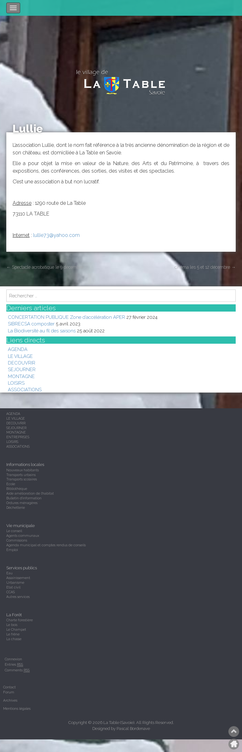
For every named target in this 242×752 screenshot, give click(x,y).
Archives (10, 700)
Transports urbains (21, 475)
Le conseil (14, 531)
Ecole (10, 484)
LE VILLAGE (20, 356)
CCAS (10, 592)
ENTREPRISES (17, 437)
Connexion (13, 659)
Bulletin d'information (24, 498)
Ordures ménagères (21, 503)
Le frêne (13, 634)
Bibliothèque (16, 489)
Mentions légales (17, 708)
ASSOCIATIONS (25, 389)
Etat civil (13, 587)
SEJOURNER (22, 369)
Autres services (18, 597)
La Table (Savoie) (118, 722)
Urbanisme (15, 582)
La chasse (13, 639)
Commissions (16, 540)
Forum (8, 692)
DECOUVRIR (21, 362)
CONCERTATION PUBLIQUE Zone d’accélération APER (66, 317)
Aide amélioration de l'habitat (30, 493)
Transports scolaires (21, 479)
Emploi (12, 550)
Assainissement (18, 578)
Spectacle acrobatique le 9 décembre (44, 267)
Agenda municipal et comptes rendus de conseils (46, 545)
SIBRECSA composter (31, 323)
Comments (17, 670)
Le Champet (16, 629)
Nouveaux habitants (22, 470)
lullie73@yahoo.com (56, 235)
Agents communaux (22, 535)
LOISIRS (16, 383)
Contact (9, 687)
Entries (14, 664)
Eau (9, 573)
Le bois (11, 625)
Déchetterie (15, 507)
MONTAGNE (21, 376)
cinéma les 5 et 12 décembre (205, 267)
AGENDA (17, 349)
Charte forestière (19, 620)
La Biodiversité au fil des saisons (42, 330)
